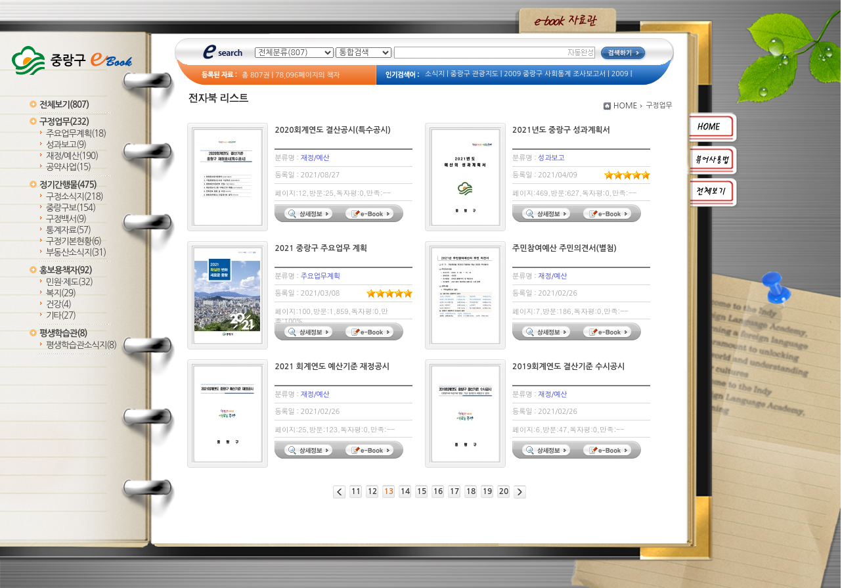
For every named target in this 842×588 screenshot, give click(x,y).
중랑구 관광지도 (475, 74)
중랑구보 (70, 208)
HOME (625, 106)
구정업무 (64, 122)
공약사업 (68, 167)
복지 (61, 293)
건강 (58, 304)
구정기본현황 (73, 241)
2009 (620, 74)
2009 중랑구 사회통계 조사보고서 (555, 74)
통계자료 (68, 230)
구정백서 (66, 219)
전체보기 (64, 105)
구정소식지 (74, 196)
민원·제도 (69, 282)
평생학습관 (63, 333)
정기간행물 (68, 185)
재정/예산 (72, 156)
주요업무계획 (76, 133)
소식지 (435, 74)
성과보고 (66, 145)
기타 (61, 315)
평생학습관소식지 (81, 345)
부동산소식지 (76, 252)
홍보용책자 (65, 270)
